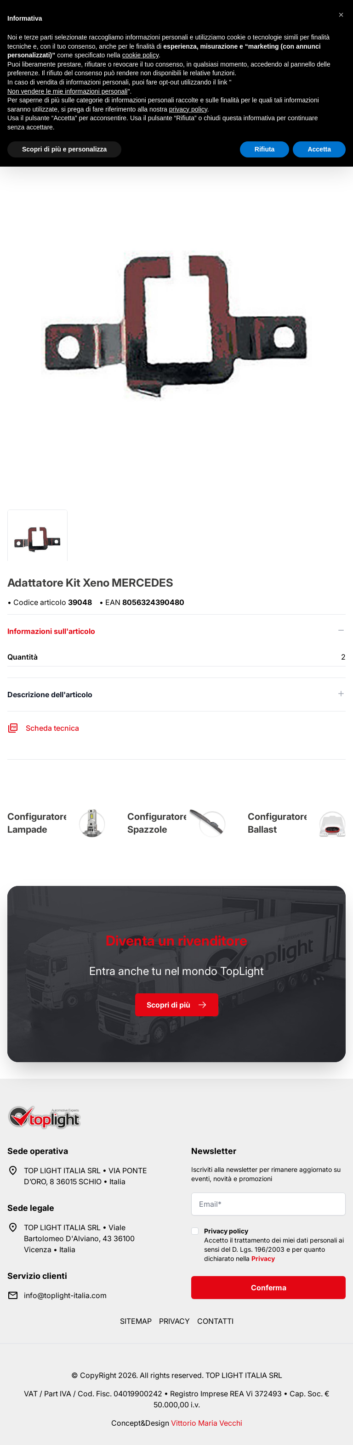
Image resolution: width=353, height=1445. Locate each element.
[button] (341, 14)
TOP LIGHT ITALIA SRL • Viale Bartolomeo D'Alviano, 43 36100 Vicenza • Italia (79, 1238)
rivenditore (176, 940)
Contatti (215, 1321)
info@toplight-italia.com (65, 1295)
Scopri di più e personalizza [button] (64, 149)
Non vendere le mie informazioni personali (67, 91)
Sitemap (136, 1321)
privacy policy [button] (188, 109)
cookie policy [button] (140, 55)
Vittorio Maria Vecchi (206, 1423)
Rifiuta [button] (265, 149)
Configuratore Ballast (278, 823)
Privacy (263, 1258)
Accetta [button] (319, 149)
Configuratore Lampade (38, 823)
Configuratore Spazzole (158, 823)
